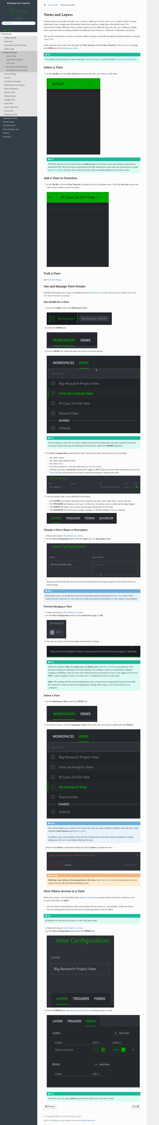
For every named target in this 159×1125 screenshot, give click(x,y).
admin (132, 898)
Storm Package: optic (11, 129)
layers (112, 21)
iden (61, 464)
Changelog (7, 137)
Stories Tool (8, 111)
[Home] (45, 5)
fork (90, 467)
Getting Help (9, 49)
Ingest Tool (8, 103)
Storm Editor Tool (11, 107)
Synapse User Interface (18, 9)
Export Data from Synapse (14, 85)
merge (127, 685)
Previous (50, 1106)
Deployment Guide (10, 118)
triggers (81, 504)
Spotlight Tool (9, 100)
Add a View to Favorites (14, 60)
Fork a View (10, 63)
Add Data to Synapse (12, 81)
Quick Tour (8, 41)
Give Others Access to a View (16, 70)
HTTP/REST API (9, 126)
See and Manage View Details (16, 67)
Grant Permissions (11, 89)
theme (68, 1121)
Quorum (7, 78)
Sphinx (56, 1121)
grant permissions (81, 1011)
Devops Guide (8, 122)
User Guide (6, 34)
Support (6, 133)
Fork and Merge (10, 74)
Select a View (11, 56)
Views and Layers (10, 53)
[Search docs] (19, 23)
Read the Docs (89, 1121)
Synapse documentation (126, 59)
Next (135, 1106)
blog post (97, 59)
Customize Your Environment (15, 45)
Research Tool (9, 92)
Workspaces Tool (10, 114)
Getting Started (10, 38)
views (77, 21)
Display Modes (10, 96)
